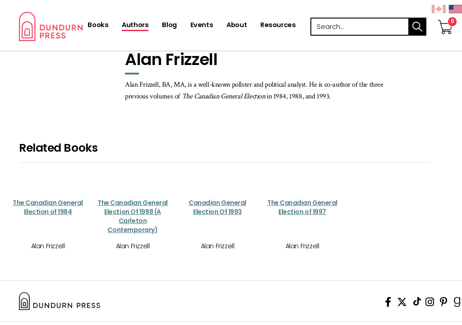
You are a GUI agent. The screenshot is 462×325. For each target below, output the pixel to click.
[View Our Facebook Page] (388, 303)
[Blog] (169, 26)
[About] (237, 26)
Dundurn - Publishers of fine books (79, 26)
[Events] (202, 26)
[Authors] (135, 26)
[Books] (98, 26)
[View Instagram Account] (429, 303)
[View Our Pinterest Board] (444, 303)
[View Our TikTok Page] (417, 303)
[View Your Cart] (445, 17)
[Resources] (278, 26)
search (417, 27)
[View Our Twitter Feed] (402, 303)
